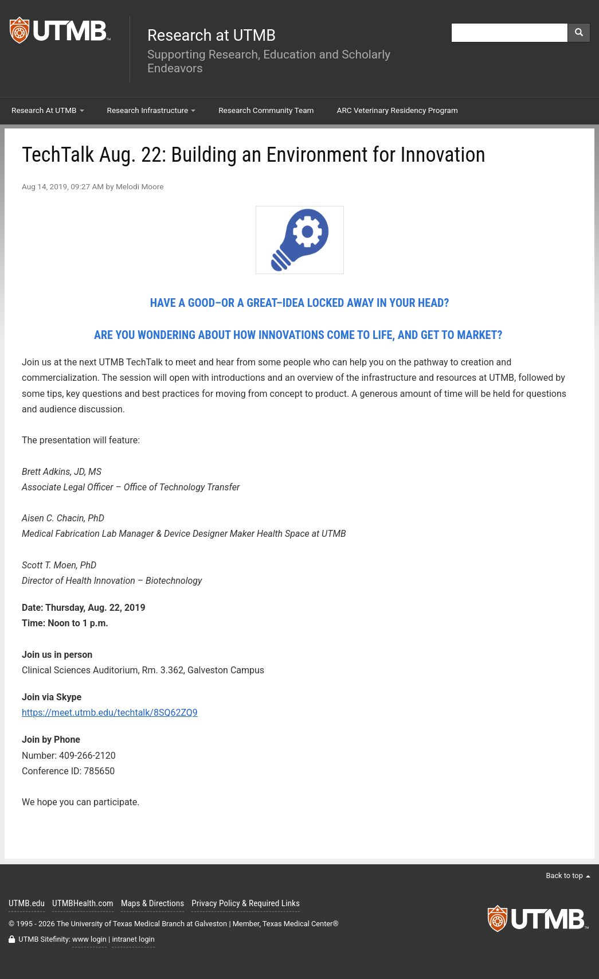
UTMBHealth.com (82, 903)
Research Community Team (266, 110)
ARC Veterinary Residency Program (397, 110)
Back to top (568, 875)
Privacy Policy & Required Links (245, 903)
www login (89, 939)
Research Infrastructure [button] (151, 110)
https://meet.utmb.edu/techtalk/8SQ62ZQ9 (110, 712)
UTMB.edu (27, 903)
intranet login (133, 939)
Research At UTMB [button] (47, 110)
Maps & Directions (152, 903)
